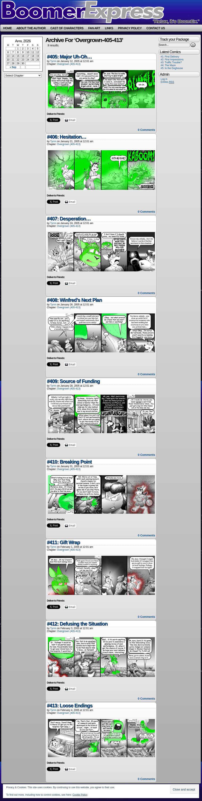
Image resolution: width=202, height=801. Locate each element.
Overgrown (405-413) (68, 64)
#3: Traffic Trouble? (171, 62)
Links (109, 28)
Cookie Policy (79, 794)
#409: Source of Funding (73, 381)
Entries (167, 82)
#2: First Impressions (172, 59)
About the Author (31, 28)
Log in (164, 79)
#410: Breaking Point (69, 461)
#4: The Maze (168, 65)
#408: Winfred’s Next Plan (74, 300)
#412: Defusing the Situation (77, 623)
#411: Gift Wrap (63, 542)
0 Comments (146, 129)
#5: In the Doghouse (172, 68)
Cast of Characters (67, 28)
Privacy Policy (130, 28)
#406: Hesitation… (66, 137)
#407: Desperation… (69, 218)
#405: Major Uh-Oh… (69, 56)
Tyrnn (53, 61)
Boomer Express (101, 12)
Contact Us (155, 28)
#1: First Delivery (170, 56)
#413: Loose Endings (69, 705)
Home (7, 28)
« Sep (13, 67)
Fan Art (94, 28)
